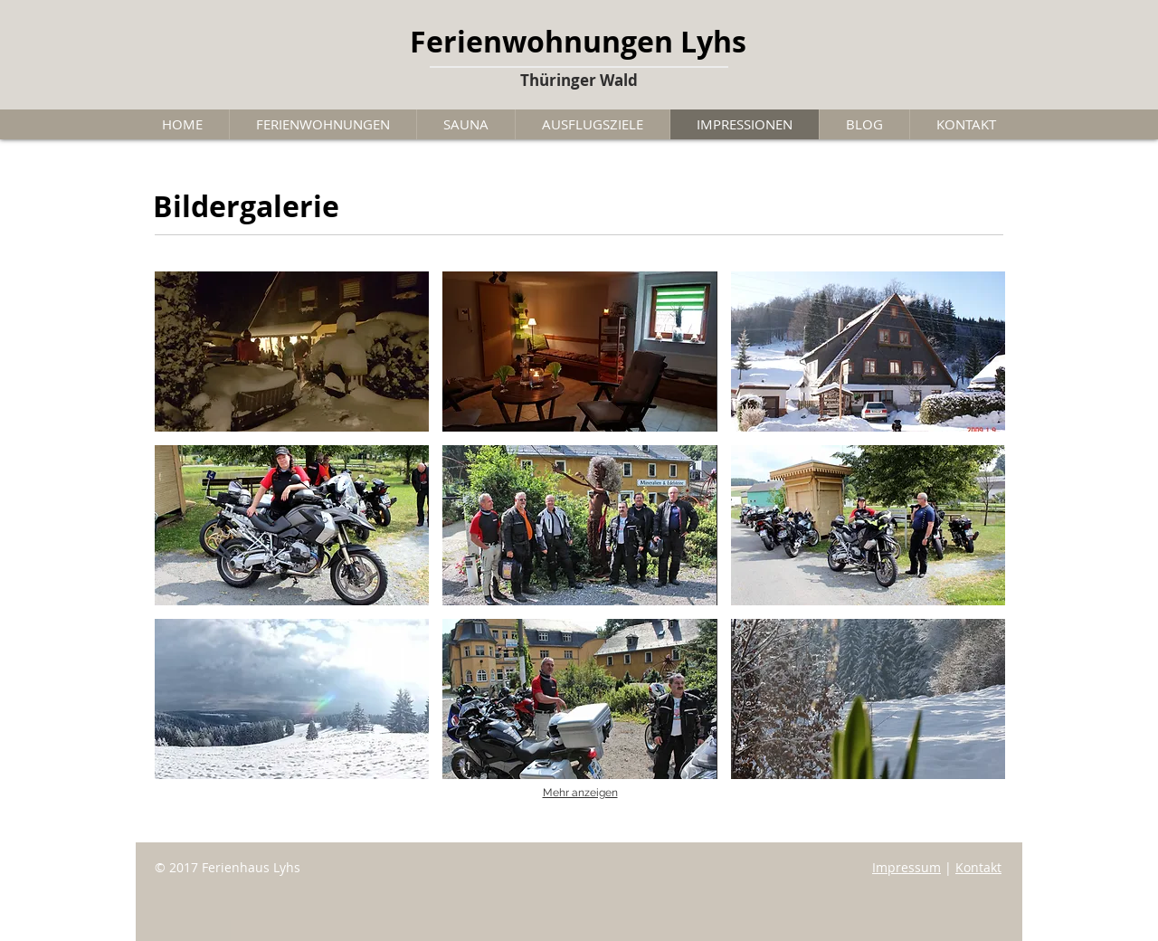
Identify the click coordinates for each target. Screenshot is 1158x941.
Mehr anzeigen (580, 792)
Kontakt (978, 867)
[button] (292, 351)
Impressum (906, 867)
